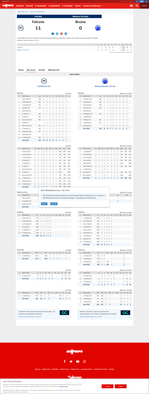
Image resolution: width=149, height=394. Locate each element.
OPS (69, 148)
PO (43, 215)
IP (37, 272)
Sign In (44, 204)
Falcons (38, 22)
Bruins (80, 22)
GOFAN (13, 1)
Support (111, 369)
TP (53, 215)
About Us (37, 369)
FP (37, 215)
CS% (69, 215)
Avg (39, 96)
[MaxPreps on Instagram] (146, 1)
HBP (46, 148)
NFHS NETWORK (22, 1)
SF (35, 148)
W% (46, 252)
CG (57, 252)
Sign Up (54, 204)
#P (60, 292)
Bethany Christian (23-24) (105, 86)
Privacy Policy (64, 369)
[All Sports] (104, 6)
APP (50, 252)
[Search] (137, 6)
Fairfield (38, 16)
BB (41, 148)
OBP (60, 148)
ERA (37, 252)
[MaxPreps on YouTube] (77, 361)
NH (66, 252)
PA (43, 96)
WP (45, 292)
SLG (64, 148)
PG (69, 252)
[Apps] (131, 6)
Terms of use (75, 369)
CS (65, 215)
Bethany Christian (80, 16)
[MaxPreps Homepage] (74, 351)
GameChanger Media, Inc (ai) (30, 316)
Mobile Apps (46, 369)
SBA (127, 195)
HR (66, 96)
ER (45, 272)
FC (53, 148)
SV (63, 252)
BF (65, 272)
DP (50, 215)
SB (117, 195)
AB (47, 96)
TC (41, 215)
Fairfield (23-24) (43, 86)
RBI (56, 96)
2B (59, 96)
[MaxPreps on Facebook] (137, 1)
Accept (107, 386)
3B (63, 96)
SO (60, 252)
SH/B (38, 148)
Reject (121, 386)
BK (63, 292)
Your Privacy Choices (100, 369)
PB (56, 215)
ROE (50, 148)
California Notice (86, 369)
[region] (74, 386)
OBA (37, 292)
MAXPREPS (5, 1)
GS (69, 96)
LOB (56, 148)
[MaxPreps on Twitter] (142, 1)
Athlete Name (25, 96)
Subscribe (55, 369)
